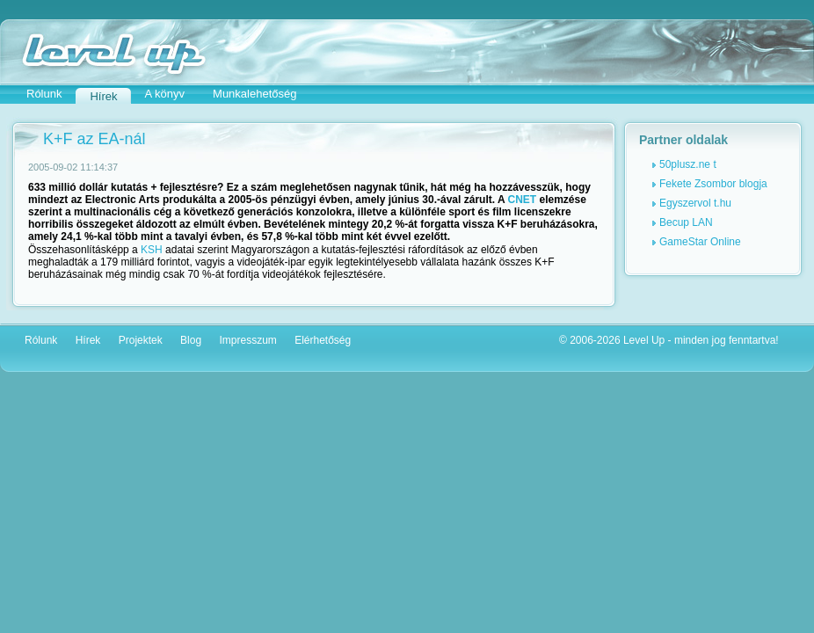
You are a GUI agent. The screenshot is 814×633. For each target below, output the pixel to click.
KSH (152, 250)
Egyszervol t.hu (695, 203)
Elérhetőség (322, 340)
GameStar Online (700, 242)
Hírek (88, 340)
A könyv (165, 93)
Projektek (141, 340)
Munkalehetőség (254, 93)
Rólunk (44, 93)
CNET (522, 199)
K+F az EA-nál (94, 139)
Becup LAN (686, 222)
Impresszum (247, 340)
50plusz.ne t (687, 164)
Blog (190, 340)
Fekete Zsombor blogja (713, 184)
